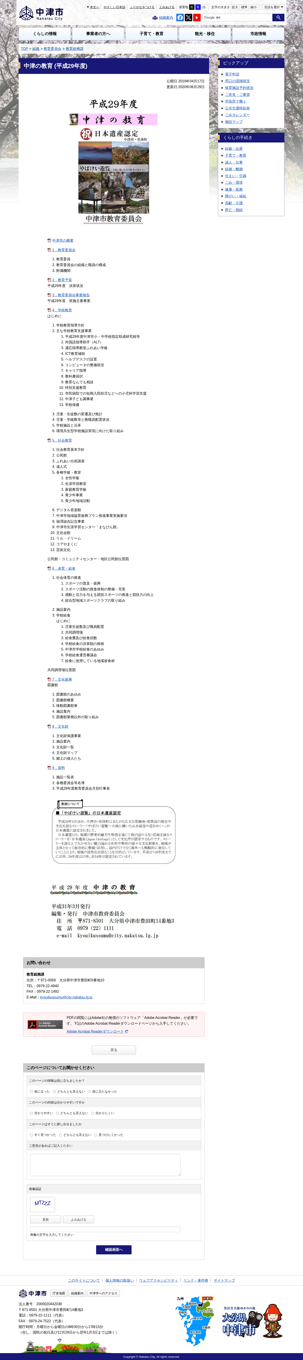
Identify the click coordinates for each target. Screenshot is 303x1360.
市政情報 (258, 34)
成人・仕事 (234, 162)
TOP (24, 49)
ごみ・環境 (234, 182)
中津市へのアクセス (103, 1293)
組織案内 (77, 1293)
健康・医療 (234, 189)
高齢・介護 (234, 203)
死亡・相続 (234, 210)
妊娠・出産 (234, 148)
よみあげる (167, 7)
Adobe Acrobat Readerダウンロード (97, 1031)
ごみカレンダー (237, 115)
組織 (35, 49)
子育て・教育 (151, 34)
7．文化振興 (62, 679)
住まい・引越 (235, 176)
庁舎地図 (59, 1293)
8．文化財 (60, 726)
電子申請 (232, 74)
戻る (113, 1050)
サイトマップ (224, 1280)
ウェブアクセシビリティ (158, 1280)
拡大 (235, 7)
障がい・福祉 (235, 196)
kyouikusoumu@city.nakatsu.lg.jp (66, 997)
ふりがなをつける (142, 7)
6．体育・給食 (64, 568)
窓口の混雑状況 (237, 81)
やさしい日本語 (114, 7)
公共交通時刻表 (237, 108)
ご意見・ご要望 (237, 95)
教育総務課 (75, 49)
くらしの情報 (45, 34)
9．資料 (58, 768)
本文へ (94, 7)
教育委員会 (52, 49)
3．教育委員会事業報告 (71, 295)
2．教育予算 (62, 280)
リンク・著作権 (195, 1280)
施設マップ (234, 122)
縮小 (254, 7)
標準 (244, 7)
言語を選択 (272, 7)
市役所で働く (235, 101)
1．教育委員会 (64, 250)
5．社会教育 (62, 440)
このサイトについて (84, 1280)
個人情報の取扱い (119, 1280)
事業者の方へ (98, 34)
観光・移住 (205, 34)
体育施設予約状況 (239, 88)
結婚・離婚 (234, 169)
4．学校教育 (62, 310)
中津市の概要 (63, 240)
